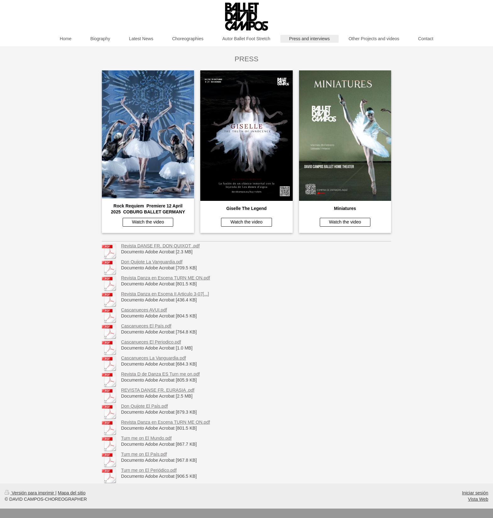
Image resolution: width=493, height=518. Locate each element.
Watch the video (148, 221)
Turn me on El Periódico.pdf (149, 470)
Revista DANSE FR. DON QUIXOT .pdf (160, 245)
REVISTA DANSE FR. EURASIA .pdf (157, 390)
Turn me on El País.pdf (144, 454)
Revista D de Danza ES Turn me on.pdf (160, 374)
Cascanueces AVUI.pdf (144, 309)
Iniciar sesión (475, 492)
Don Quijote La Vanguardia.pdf (151, 261)
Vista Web (478, 499)
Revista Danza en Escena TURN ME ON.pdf (165, 277)
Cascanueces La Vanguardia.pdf (153, 358)
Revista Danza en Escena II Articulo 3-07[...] (165, 293)
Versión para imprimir (30, 492)
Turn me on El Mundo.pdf (146, 438)
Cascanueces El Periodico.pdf (151, 341)
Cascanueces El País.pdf (146, 325)
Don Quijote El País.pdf (144, 406)
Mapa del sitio (72, 492)
